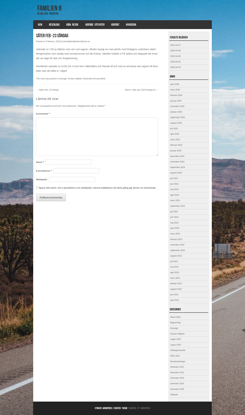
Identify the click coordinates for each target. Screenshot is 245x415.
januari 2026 (175, 101)
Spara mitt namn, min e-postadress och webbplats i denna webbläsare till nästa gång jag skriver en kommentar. (97, 188)
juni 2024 (174, 184)
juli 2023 (174, 211)
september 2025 (177, 117)
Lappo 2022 (175, 339)
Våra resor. (72, 24)
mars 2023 (175, 234)
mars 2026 (175, 90)
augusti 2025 (176, 123)
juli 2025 (174, 128)
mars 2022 (175, 278)
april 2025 (174, 134)
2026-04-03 (175, 67)
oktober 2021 (176, 283)
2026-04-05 (175, 56)
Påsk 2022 (175, 356)
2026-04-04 (175, 62)
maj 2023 (174, 223)
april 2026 (174, 84)
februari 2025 (176, 145)
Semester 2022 (177, 372)
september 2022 (177, 250)
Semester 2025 (177, 389)
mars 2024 (175, 200)
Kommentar (43, 113)
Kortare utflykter (94, 24)
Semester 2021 (177, 367)
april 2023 (174, 228)
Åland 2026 (175, 317)
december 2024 (177, 156)
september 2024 (177, 167)
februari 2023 (176, 239)
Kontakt (115, 24)
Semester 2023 (177, 378)
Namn (40, 162)
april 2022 (174, 272)
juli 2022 (174, 261)
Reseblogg (54, 24)
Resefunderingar (177, 361)
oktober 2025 (176, 112)
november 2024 (177, 162)
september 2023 (177, 206)
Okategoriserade (177, 350)
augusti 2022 (176, 256)
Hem (40, 24)
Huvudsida (131, 24)
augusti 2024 (176, 173)
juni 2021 (174, 294)
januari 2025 (175, 150)
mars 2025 (175, 139)
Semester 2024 (177, 383)
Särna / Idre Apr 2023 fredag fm (142, 90)
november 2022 (177, 245)
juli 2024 (174, 178)
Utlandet (174, 394)
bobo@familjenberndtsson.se (76, 41)
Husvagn (63, 78)
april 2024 (174, 195)
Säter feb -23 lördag (47, 90)
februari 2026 (176, 95)
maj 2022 (174, 267)
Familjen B (49, 8)
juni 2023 (174, 217)
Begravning (175, 322)
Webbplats (41, 179)
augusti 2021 (176, 289)
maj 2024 (174, 189)
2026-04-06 (175, 50)
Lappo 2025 (175, 345)
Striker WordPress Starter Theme (111, 408)
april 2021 (174, 300)
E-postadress (44, 171)
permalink (100, 78)
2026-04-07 (175, 45)
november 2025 (177, 106)
